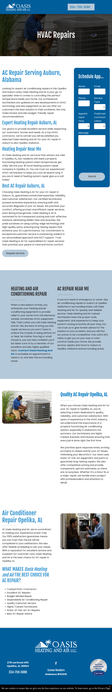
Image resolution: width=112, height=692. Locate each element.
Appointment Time (83, 117)
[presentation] (90, 159)
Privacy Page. (104, 688)
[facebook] (56, 664)
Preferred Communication (99, 117)
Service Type (98, 99)
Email (97, 86)
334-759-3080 (18, 672)
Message (83, 132)
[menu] (105, 7)
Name (81, 86)
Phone (82, 98)
